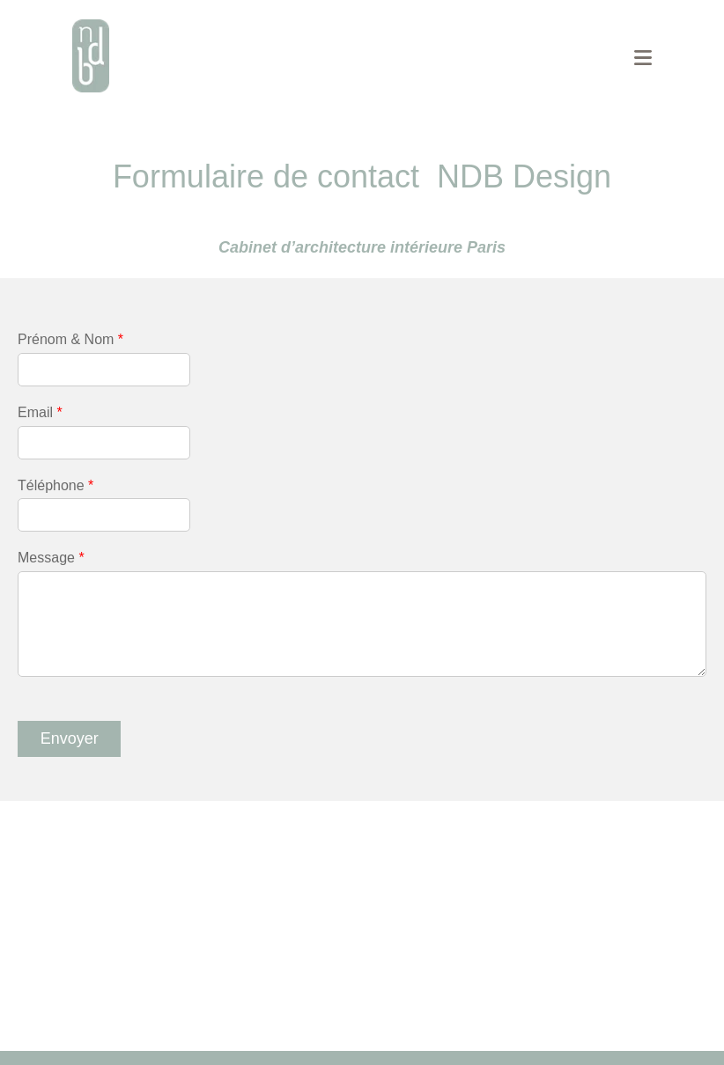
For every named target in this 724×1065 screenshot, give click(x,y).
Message (51, 557)
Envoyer (70, 738)
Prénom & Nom (70, 339)
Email (40, 412)
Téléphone (55, 485)
